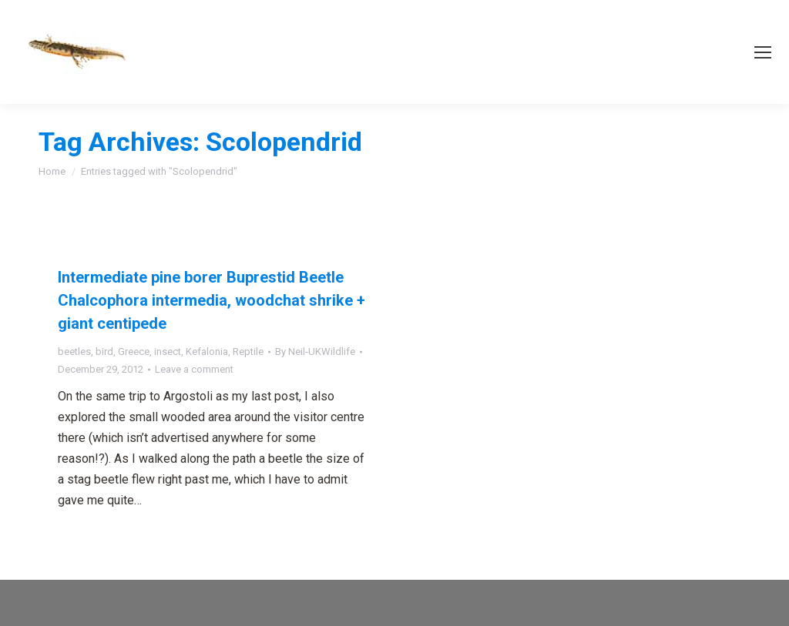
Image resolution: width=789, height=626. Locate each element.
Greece (133, 351)
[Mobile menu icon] (763, 52)
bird (104, 351)
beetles (74, 351)
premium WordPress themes (199, 603)
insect (167, 351)
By (315, 351)
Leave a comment (194, 369)
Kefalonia (207, 351)
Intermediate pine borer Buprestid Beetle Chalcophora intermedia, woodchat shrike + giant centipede (211, 300)
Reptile (248, 351)
